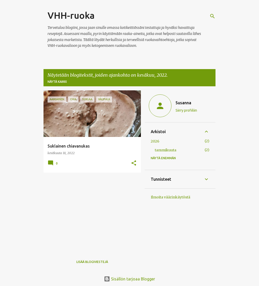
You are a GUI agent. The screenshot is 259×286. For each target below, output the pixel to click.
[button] (134, 163)
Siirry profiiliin (186, 110)
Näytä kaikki (57, 81)
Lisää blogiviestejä (92, 261)
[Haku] (212, 16)
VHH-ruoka (71, 15)
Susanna (183, 102)
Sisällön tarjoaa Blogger (129, 279)
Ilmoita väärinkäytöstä (170, 197)
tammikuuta (165, 150)
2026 (155, 141)
